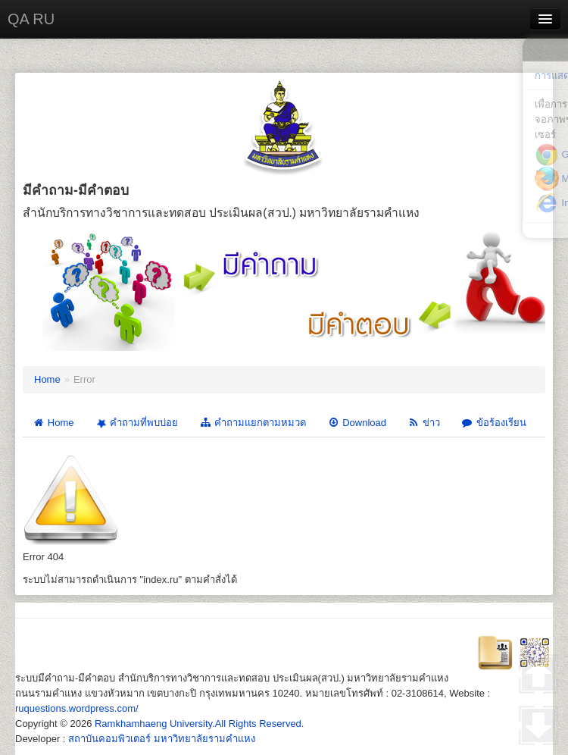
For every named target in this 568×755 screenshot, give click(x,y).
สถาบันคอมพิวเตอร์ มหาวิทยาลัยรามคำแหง (161, 738)
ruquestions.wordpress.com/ (77, 708)
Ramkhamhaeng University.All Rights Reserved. (199, 723)
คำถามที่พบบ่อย (135, 423)
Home (47, 379)
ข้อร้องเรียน (493, 422)
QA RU (31, 19)
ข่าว (423, 422)
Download (356, 422)
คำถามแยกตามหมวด (252, 422)
